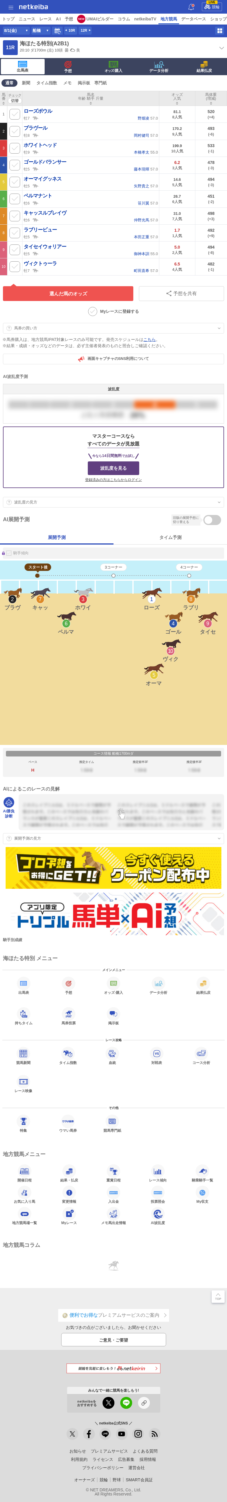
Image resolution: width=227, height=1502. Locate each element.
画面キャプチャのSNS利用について (113, 359)
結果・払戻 (69, 1173)
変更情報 (69, 1194)
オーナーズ (84, 1480)
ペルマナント (38, 196)
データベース (193, 19)
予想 (69, 19)
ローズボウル (38, 111)
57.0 (148, 118)
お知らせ (77, 1451)
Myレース (69, 1216)
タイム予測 (170, 537)
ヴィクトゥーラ (40, 263)
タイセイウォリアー (45, 246)
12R (84, 30)
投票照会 (158, 1194)
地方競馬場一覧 (24, 1216)
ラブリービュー (40, 230)
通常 (9, 83)
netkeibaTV (145, 19)
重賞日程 (113, 1173)
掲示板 (84, 83)
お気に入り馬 (24, 1194)
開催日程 (24, 1173)
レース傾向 (158, 1173)
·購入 (113, 67)
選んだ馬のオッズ (68, 293)
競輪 (212, 6)
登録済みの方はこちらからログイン (113, 480)
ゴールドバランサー (45, 162)
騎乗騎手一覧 (202, 1173)
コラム (124, 19)
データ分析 (158, 67)
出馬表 (22, 67)
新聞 (26, 83)
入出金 (113, 1194)
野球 (117, 1480)
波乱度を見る (113, 468)
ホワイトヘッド (40, 145)
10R (72, 30)
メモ (67, 83)
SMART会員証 (139, 1480)
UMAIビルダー (100, 19)
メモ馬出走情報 (113, 1216)
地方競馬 (168, 19)
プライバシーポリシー (103, 1467)
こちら (149, 339)
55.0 (146, 152)
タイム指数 (46, 83)
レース (45, 19)
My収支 (202, 1194)
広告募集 (126, 1459)
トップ (8, 19)
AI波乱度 (158, 1216)
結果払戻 (204, 67)
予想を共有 (181, 293)
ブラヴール (35, 128)
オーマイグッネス (42, 179)
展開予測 (57, 537)
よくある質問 (145, 1451)
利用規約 (79, 1459)
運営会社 (136, 1467)
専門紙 (100, 83)
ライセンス (103, 1459)
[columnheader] (3, 98)
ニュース (27, 19)
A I (58, 19)
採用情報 (148, 1459)
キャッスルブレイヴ (45, 213)
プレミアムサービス (109, 1451)
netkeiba (33, 7)
